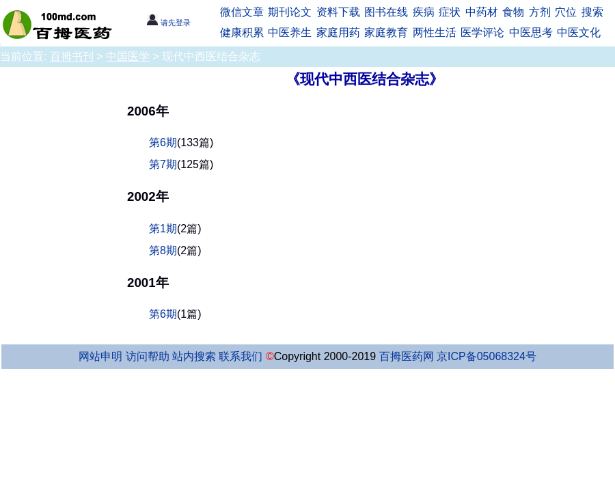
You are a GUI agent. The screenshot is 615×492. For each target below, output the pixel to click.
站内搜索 (194, 356)
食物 (513, 12)
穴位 (566, 12)
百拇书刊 (72, 56)
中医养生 (290, 32)
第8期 (163, 250)
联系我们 (240, 356)
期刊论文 (290, 12)
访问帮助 (147, 356)
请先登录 (168, 22)
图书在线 (386, 12)
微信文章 (242, 12)
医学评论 (482, 32)
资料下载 (338, 12)
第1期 (163, 228)
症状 (450, 12)
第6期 (163, 142)
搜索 (592, 12)
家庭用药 (338, 32)
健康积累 (242, 32)
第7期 (163, 164)
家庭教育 (386, 32)
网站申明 (100, 356)
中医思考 (531, 32)
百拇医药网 (406, 356)
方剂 (540, 12)
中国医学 (128, 56)
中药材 (481, 12)
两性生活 (434, 32)
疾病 (424, 12)
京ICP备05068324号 (486, 356)
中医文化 (579, 32)
